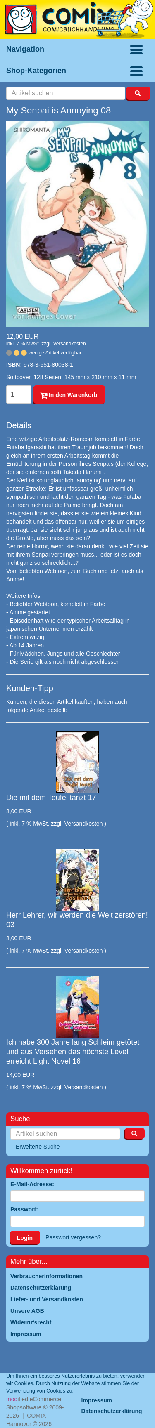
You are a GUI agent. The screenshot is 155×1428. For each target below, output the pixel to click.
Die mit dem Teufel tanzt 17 (51, 797)
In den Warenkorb (69, 395)
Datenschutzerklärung (111, 1411)
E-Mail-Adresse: (32, 1184)
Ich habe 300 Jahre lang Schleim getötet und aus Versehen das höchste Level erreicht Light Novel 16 (72, 1052)
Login (25, 1237)
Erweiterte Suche (38, 1146)
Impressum (96, 1400)
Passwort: (24, 1209)
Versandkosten (69, 344)
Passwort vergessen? (73, 1237)
